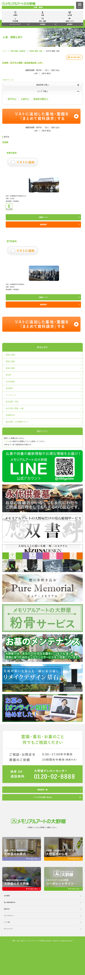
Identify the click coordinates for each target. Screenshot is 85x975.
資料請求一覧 (42, 790)
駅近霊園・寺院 (12, 402)
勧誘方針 (7, 909)
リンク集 (7, 922)
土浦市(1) (25, 99)
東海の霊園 (10, 368)
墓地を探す (42, 347)
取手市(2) (12, 99)
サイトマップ (8, 929)
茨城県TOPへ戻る (8, 80)
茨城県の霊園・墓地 (35, 51)
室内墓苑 (9, 388)
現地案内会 (10, 415)
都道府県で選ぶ (42, 85)
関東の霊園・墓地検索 (18, 51)
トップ (4, 51)
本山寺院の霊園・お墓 (15, 408)
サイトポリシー (9, 915)
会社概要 (7, 896)
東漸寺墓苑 (12, 153)
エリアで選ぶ (42, 91)
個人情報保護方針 (10, 902)
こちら (7, 441)
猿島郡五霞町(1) (40, 99)
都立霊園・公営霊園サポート (17, 422)
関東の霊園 (10, 355)
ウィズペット (11, 395)
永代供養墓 (10, 382)
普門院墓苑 (12, 241)
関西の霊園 (10, 361)
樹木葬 (8, 375)
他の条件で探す (76, 57)
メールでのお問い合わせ (42, 797)
